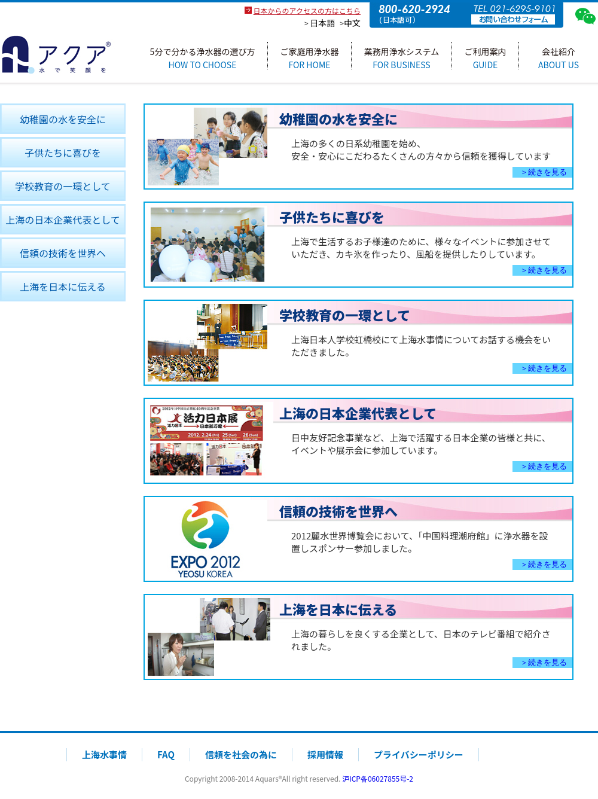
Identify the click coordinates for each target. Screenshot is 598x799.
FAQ (166, 754)
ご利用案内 (486, 57)
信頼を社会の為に (241, 754)
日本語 (322, 23)
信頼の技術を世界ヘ (63, 253)
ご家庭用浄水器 (309, 57)
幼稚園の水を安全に (63, 119)
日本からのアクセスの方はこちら (307, 10)
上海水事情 (104, 754)
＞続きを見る (543, 171)
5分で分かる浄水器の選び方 (202, 57)
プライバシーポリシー (418, 754)
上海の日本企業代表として (62, 219)
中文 (352, 23)
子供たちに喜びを (63, 152)
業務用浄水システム (402, 57)
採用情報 (325, 754)
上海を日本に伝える (63, 286)
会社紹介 (558, 57)
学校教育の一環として (63, 186)
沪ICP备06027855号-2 (377, 778)
